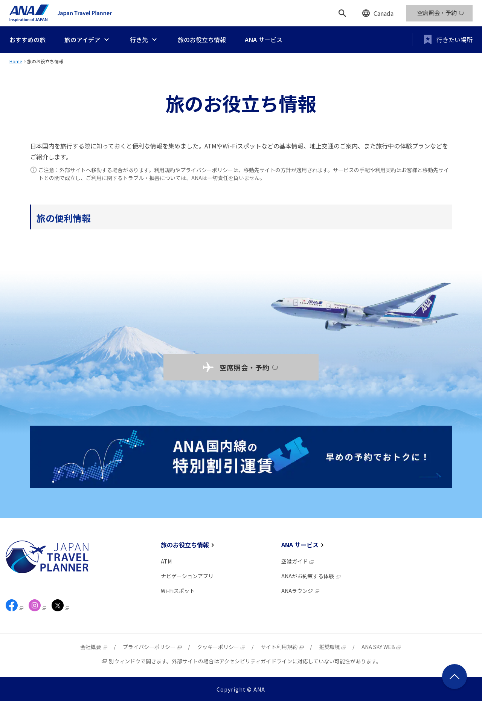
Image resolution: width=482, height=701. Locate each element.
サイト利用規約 (282, 647)
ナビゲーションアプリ (187, 576)
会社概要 (94, 647)
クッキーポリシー (221, 647)
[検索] (342, 13)
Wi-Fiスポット (178, 590)
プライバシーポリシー (152, 647)
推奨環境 (333, 647)
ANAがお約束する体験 (311, 576)
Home (15, 61)
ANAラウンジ (300, 590)
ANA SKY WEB (382, 647)
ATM (166, 561)
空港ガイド (298, 561)
